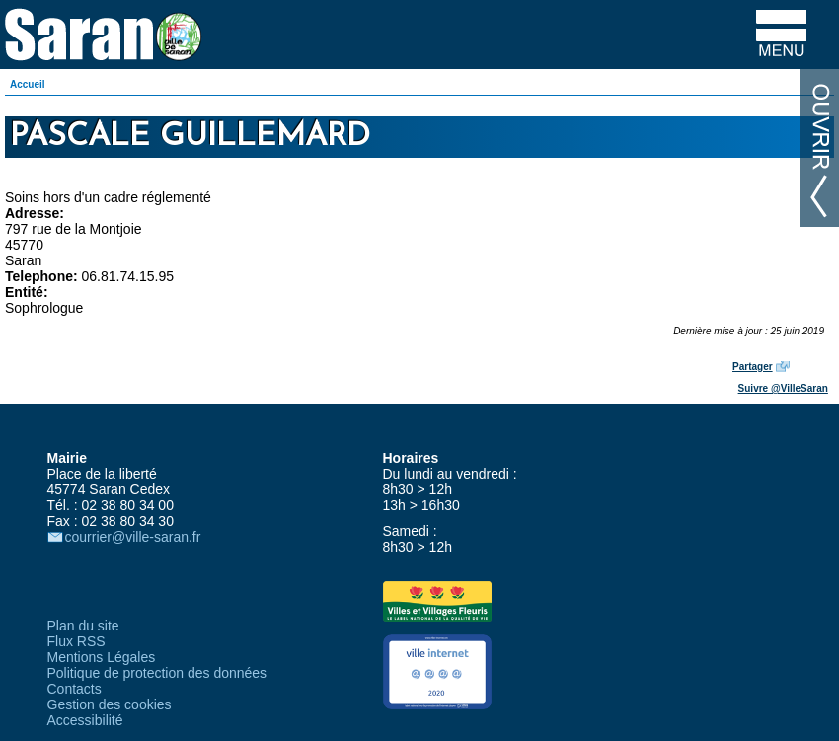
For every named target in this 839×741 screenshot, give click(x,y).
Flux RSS (76, 641)
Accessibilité (85, 720)
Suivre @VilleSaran (783, 388)
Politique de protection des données (157, 673)
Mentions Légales (101, 657)
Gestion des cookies (109, 704)
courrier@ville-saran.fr (133, 537)
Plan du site (83, 625)
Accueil (27, 84)
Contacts (74, 689)
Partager (752, 366)
